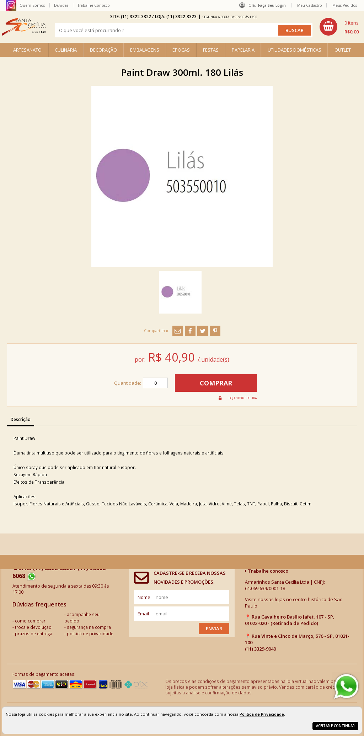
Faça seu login (272, 5)
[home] (24, 27)
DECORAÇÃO (103, 50)
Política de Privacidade (262, 714)
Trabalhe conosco (266, 571)
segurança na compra (89, 627)
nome (144, 597)
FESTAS (211, 50)
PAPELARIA (243, 50)
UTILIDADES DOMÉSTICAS (294, 50)
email (143, 613)
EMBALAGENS (144, 50)
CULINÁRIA (66, 50)
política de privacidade (90, 633)
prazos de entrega (33, 633)
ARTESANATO (27, 50)
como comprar (30, 621)
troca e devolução (33, 627)
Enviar (214, 628)
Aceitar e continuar (335, 726)
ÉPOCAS (181, 50)
